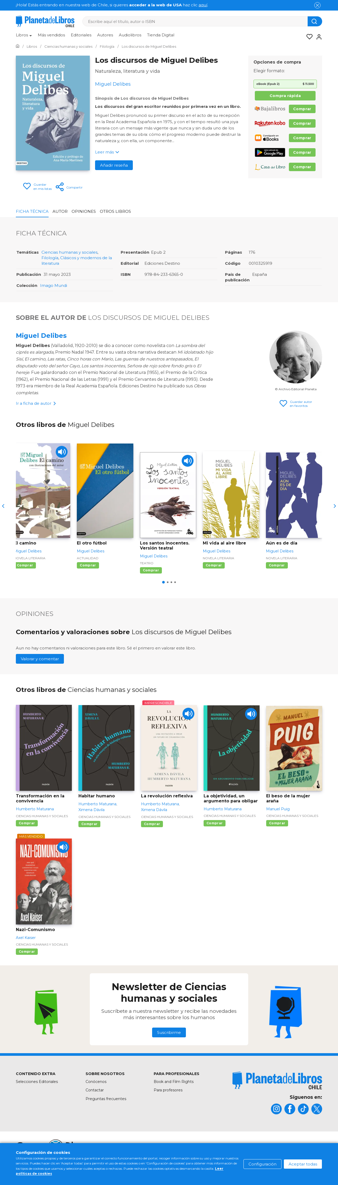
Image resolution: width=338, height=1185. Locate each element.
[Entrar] (317, 37)
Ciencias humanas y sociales (69, 252)
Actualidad (87, 558)
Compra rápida (285, 95)
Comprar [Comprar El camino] (25, 565)
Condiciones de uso (203, 1145)
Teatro (146, 563)
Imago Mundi (53, 285)
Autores (105, 34)
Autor (60, 211)
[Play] (62, 452)
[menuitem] (24, 36)
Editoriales (81, 34)
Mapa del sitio (163, 1145)
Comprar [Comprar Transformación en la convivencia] (27, 823)
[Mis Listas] (308, 37)
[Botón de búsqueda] (315, 21)
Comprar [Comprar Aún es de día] (277, 565)
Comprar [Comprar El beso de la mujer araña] (277, 823)
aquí (203, 4)
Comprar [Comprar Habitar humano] (89, 824)
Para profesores (168, 1090)
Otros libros (115, 211)
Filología (49, 257)
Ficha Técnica (32, 211)
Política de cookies (248, 1145)
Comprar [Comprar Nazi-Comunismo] (27, 951)
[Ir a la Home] (17, 46)
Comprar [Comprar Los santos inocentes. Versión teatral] (151, 570)
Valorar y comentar (40, 658)
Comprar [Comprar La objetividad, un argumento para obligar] (214, 823)
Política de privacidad (293, 1145)
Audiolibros (130, 34)
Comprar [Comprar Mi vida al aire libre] (214, 565)
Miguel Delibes (41, 335)
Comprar (302, 109)
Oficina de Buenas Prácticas (296, 1155)
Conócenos (96, 1081)
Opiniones (84, 211)
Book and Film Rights (174, 1081)
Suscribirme (169, 1032)
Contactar (95, 1090)
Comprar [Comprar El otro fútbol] (88, 565)
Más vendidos (51, 34)
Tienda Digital (160, 34)
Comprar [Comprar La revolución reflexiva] (152, 824)
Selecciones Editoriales (37, 1081)
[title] (277, 1080)
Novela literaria (29, 558)
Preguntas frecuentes (106, 1098)
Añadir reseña (114, 165)
